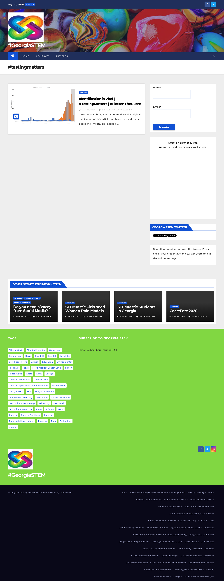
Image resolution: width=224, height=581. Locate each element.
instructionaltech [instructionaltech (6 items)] (60, 397)
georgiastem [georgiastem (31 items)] (58, 385)
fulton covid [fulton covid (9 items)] (15, 373)
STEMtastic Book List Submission (197, 556)
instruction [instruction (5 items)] (42, 397)
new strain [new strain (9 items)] (59, 403)
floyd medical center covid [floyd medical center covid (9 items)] (46, 368)
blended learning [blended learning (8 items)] (36, 350)
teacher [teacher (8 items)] (13, 415)
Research (197, 549)
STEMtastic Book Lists (137, 563)
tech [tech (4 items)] (53, 421)
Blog (187, 506)
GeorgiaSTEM (42, 316)
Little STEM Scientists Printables (159, 549)
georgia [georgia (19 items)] (50, 373)
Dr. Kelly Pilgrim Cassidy (115, 110)
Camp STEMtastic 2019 (202, 506)
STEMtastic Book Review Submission (168, 563)
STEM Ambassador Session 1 (145, 556)
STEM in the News (32, 298)
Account (140, 499)
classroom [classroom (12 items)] (54, 350)
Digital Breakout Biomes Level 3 (186, 527)
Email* (172, 111)
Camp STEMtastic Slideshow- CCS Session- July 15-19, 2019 (177, 520)
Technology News (22, 303)
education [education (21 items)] (47, 362)
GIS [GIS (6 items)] (29, 391)
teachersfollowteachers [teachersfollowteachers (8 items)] (21, 421)
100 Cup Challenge (196, 492)
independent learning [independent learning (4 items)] (20, 397)
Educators (209, 527)
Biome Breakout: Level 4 (170, 506)
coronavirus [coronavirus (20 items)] (15, 356)
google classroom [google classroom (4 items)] (44, 391)
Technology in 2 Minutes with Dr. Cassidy (194, 570)
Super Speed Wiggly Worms (157, 570)
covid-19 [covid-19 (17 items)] (39, 356)
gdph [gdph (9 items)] (39, 373)
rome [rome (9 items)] (39, 409)
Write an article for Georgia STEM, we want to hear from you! (184, 577)
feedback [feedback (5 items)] (14, 368)
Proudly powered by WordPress (23, 492)
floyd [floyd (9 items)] (26, 368)
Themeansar (66, 492)
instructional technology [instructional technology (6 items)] (22, 403)
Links (187, 542)
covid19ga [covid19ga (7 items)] (65, 356)
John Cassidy (92, 316)
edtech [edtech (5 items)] (34, 362)
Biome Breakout (154, 499)
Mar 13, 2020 (89, 110)
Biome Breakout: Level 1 (176, 499)
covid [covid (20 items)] (28, 356)
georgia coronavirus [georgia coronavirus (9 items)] (19, 379)
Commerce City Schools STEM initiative (138, 527)
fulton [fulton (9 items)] (68, 368)
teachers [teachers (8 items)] (48, 415)
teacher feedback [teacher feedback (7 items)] (30, 415)
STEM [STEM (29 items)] (60, 409)
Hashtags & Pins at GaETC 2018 (167, 542)
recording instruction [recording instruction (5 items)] (20, 409)
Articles (62, 56)
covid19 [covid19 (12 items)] (52, 356)
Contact (42, 56)
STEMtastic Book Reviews (201, 563)
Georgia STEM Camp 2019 (201, 534)
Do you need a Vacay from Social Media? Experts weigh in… (32, 311)
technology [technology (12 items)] (65, 421)
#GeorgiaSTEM (27, 45)
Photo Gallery (184, 549)
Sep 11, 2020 (126, 316)
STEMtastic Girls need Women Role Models (85, 309)
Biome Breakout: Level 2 (202, 499)
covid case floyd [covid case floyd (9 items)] (18, 362)
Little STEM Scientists (203, 542)
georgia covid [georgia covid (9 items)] (41, 379)
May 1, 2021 (74, 316)
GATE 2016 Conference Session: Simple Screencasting (160, 534)
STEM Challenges (170, 556)
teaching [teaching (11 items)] (42, 421)
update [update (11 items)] (12, 427)
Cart (212, 520)
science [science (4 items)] (49, 409)
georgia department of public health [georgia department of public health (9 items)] (28, 385)
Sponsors (209, 549)
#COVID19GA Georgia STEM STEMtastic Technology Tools (157, 492)
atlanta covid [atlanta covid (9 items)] (16, 350)
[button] (214, 56)
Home (25, 56)
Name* (172, 92)
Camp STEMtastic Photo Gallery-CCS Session (191, 513)
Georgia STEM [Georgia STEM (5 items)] (16, 391)
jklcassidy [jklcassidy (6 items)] (44, 403)
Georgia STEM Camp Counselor (134, 542)
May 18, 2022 (23, 316)
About (211, 492)
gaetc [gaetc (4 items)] (29, 373)
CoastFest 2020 (183, 311)
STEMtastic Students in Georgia (136, 309)
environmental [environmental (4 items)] (64, 362)
